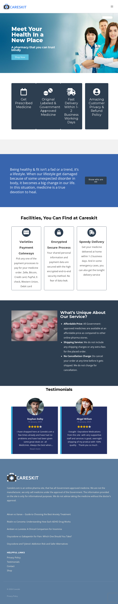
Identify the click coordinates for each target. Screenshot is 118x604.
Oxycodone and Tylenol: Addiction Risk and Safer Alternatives (37, 543)
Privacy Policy (14, 557)
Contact (10, 566)
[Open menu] (112, 6)
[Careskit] (15, 6)
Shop (9, 570)
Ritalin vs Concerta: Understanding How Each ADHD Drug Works (39, 521)
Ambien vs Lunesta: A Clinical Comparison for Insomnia (34, 529)
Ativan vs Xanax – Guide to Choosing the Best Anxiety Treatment (39, 514)
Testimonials (13, 561)
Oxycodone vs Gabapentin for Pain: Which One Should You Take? (39, 536)
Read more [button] (35, 448)
